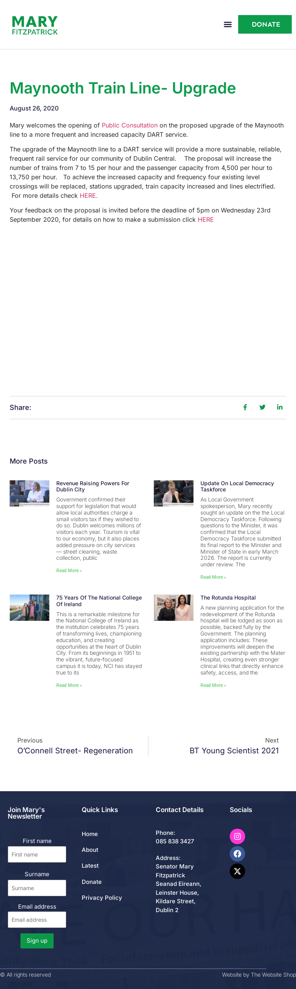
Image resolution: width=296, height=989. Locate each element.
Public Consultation (130, 125)
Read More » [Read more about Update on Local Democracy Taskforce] (213, 577)
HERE (206, 219)
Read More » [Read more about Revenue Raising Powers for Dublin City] (69, 570)
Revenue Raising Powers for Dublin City (92, 486)
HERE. (89, 195)
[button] (228, 24)
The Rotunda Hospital (228, 597)
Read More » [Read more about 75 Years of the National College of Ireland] (69, 685)
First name (37, 841)
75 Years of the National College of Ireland (99, 600)
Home (90, 834)
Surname (37, 874)
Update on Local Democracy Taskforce (237, 486)
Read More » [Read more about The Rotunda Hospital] (213, 685)
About (90, 849)
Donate (92, 881)
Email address (37, 915)
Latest (90, 865)
